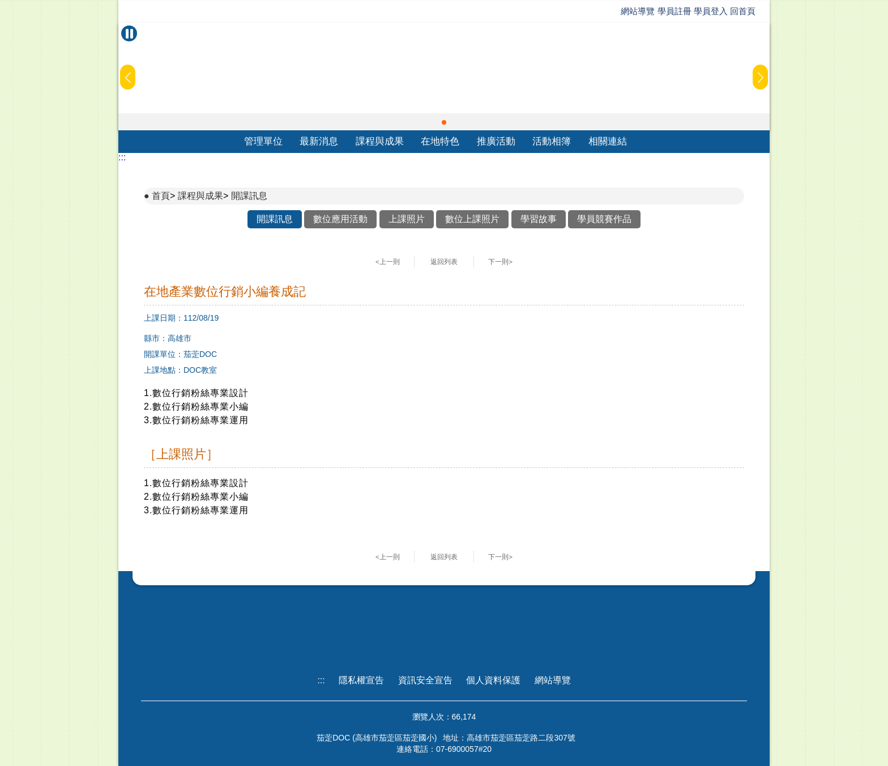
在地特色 (440, 141)
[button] (444, 122)
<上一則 (387, 261)
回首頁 (742, 11)
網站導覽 (638, 11)
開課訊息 (249, 196)
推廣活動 (496, 141)
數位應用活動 (340, 219)
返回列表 (444, 261)
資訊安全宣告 (425, 680)
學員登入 (711, 11)
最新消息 (319, 141)
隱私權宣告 (361, 680)
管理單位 (263, 141)
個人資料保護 (493, 680)
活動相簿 (551, 141)
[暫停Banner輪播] (129, 33)
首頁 (161, 196)
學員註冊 (674, 11)
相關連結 (607, 141)
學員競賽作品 (604, 219)
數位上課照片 (472, 219)
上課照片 (406, 219)
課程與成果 (380, 141)
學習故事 (538, 219)
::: (122, 157)
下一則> (500, 261)
